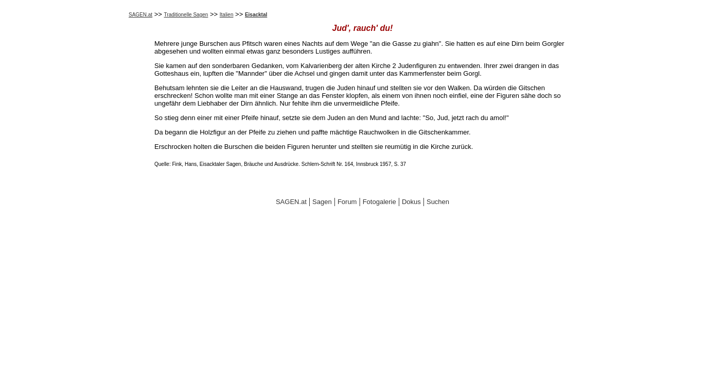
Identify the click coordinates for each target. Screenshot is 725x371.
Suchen (438, 202)
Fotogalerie (379, 202)
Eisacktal (256, 15)
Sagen (322, 202)
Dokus (411, 202)
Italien (227, 15)
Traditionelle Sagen (186, 15)
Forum (347, 202)
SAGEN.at (140, 15)
